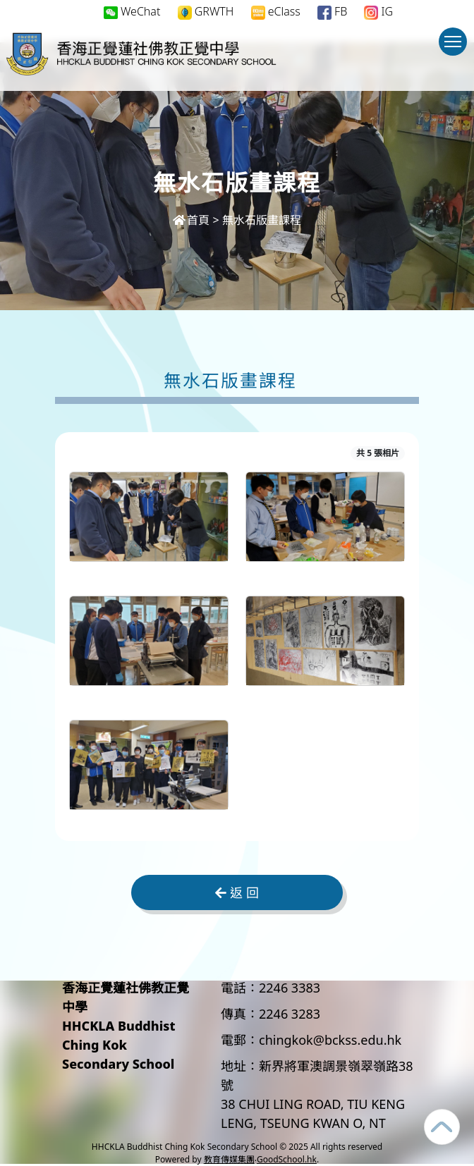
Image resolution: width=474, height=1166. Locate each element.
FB (332, 12)
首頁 (191, 220)
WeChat (132, 11)
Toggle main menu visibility (455, 48)
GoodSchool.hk (287, 1159)
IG (378, 12)
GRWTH (206, 12)
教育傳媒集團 (229, 1159)
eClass (275, 12)
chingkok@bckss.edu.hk (330, 1039)
